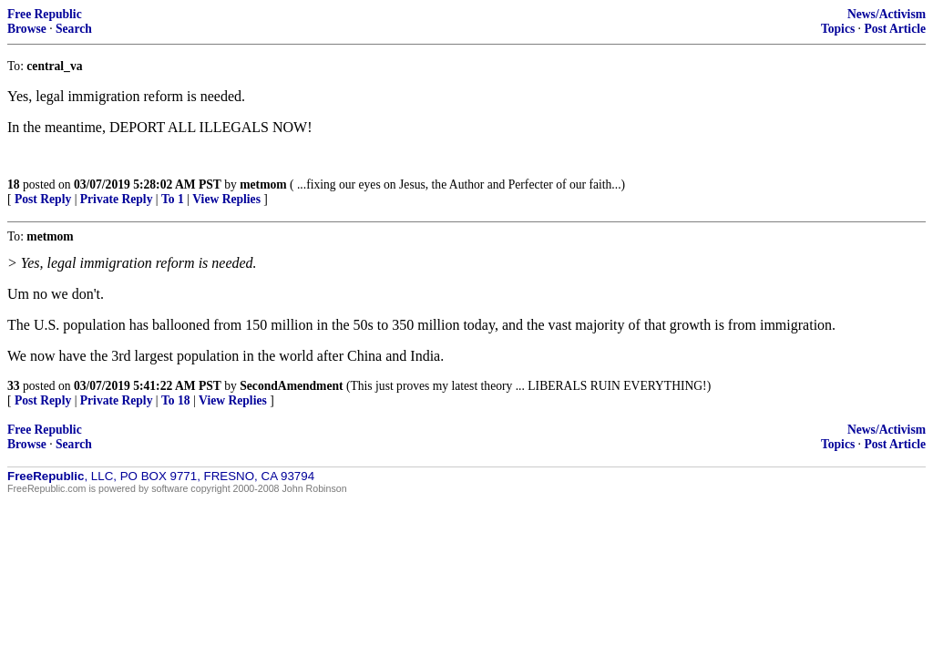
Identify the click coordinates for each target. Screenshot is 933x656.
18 (13, 184)
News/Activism (886, 14)
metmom (263, 184)
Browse (26, 29)
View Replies (226, 199)
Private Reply (116, 199)
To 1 (172, 199)
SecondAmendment (291, 386)
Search (74, 29)
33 (13, 386)
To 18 (175, 400)
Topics (838, 29)
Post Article (895, 29)
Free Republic (44, 14)
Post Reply (43, 199)
